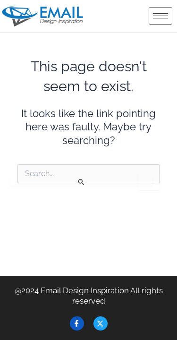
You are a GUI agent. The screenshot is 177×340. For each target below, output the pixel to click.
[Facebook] (77, 323)
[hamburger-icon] (160, 16)
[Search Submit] (81, 181)
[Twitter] (100, 323)
